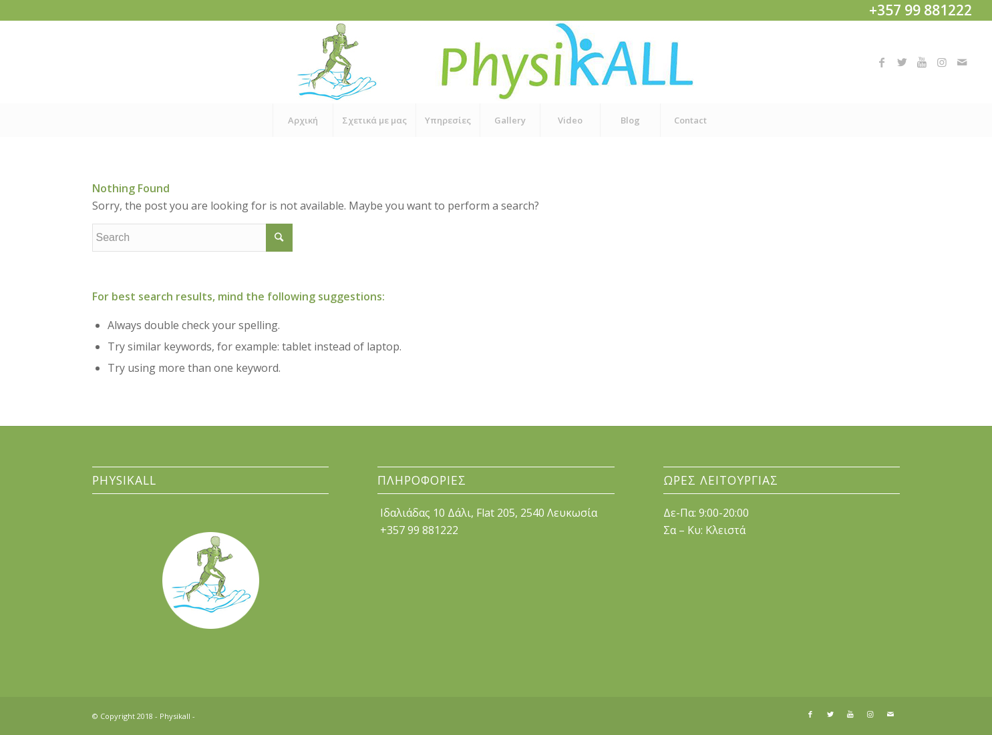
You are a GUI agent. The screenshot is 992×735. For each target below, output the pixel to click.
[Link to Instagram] (942, 62)
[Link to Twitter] (902, 62)
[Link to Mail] (962, 62)
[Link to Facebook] (882, 62)
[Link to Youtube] (922, 62)
